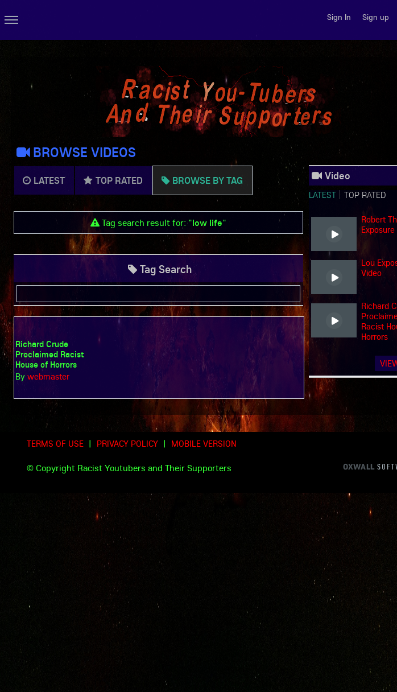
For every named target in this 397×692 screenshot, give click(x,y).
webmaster (48, 376)
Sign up (375, 17)
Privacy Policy (127, 443)
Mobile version (204, 443)
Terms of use (55, 443)
